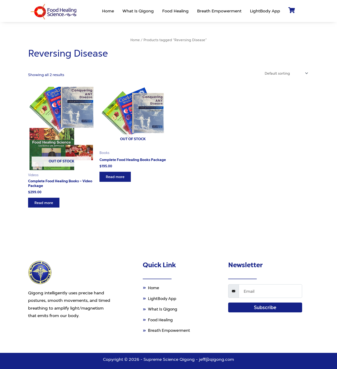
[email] (270, 289)
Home (109, 11)
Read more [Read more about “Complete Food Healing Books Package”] (116, 182)
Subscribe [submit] (265, 305)
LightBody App (266, 11)
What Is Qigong (138, 11)
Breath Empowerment (220, 11)
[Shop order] (285, 73)
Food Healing (176, 11)
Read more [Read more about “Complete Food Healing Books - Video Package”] (45, 204)
